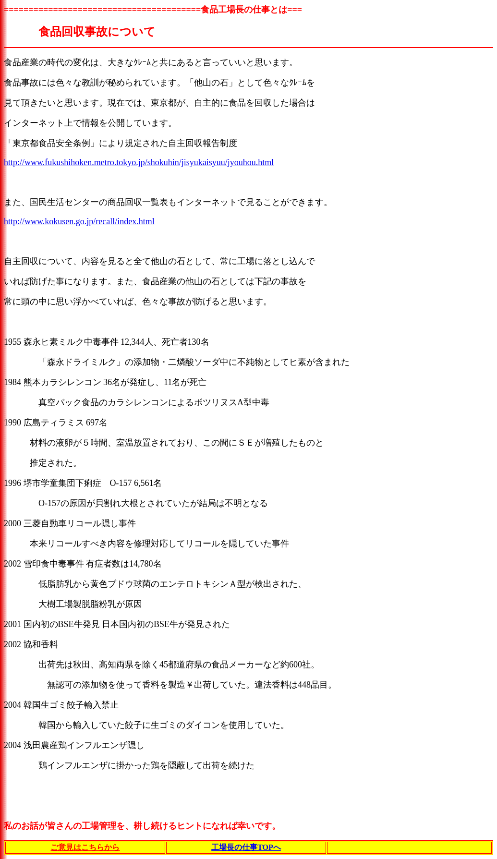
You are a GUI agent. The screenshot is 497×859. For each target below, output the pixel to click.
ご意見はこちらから (85, 847)
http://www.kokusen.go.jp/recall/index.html (79, 221)
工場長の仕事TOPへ (246, 847)
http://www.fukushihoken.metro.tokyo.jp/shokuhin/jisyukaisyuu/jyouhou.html (139, 162)
